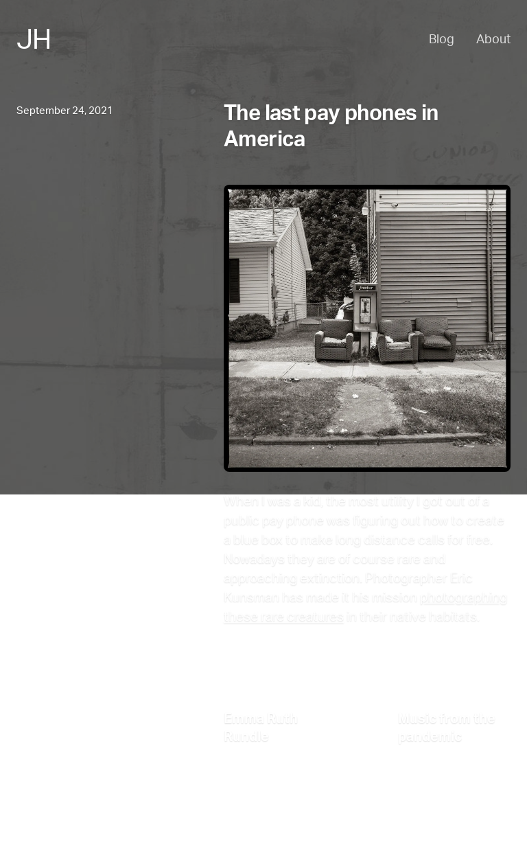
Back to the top (51, 816)
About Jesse (46, 835)
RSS (133, 835)
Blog (441, 38)
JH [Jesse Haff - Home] (33, 38)
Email (168, 835)
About (493, 38)
